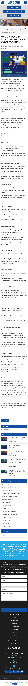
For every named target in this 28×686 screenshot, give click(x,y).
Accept (14, 684)
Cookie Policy (20, 682)
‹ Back (5, 421)
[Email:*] (14, 581)
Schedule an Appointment (14, 11)
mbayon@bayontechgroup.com (14, 668)
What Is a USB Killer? (15, 445)
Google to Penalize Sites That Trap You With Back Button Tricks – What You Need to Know (17, 462)
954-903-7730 (14, 663)
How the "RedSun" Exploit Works (16, 452)
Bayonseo (20, 46)
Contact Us (14, 15)
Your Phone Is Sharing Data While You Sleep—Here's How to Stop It (17, 472)
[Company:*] (14, 589)
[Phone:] (14, 585)
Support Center (14, 7)
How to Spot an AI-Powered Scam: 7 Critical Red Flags (17, 438)
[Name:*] (14, 576)
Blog (8, 30)
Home (4, 30)
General (5, 48)
